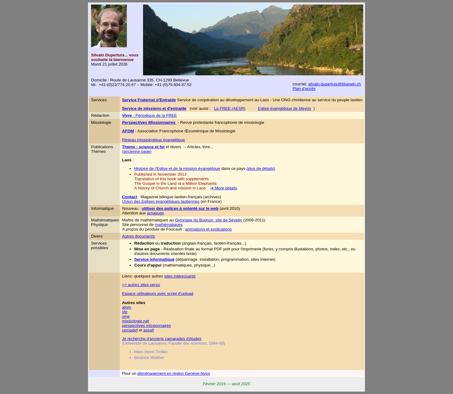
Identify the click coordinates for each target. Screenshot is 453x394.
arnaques (155, 213)
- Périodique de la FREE (149, 115)
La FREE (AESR (229, 108)
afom (126, 307)
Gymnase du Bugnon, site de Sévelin (208, 220)
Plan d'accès (304, 88)
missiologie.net (135, 321)
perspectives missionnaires (146, 325)
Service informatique (154, 259)
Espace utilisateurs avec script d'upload (157, 293)
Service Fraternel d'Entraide (149, 100)
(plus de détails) (260, 168)
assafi (148, 330)
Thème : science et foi (143, 147)
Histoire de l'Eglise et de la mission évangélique (177, 168)
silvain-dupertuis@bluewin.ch (334, 84)
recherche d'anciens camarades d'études (164, 338)
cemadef (130, 330)
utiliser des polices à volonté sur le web (180, 208)
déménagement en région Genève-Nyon (174, 373)
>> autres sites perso (141, 284)
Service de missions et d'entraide (154, 108)
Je (124, 338)
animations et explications (208, 229)
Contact (129, 197)
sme (126, 316)
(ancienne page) (136, 151)
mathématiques (169, 224)
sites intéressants (180, 276)
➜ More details (223, 188)
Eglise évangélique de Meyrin (284, 108)
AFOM (128, 131)
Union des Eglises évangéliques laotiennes (160, 201)
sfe (124, 312)
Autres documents (138, 236)
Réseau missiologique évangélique (153, 140)
